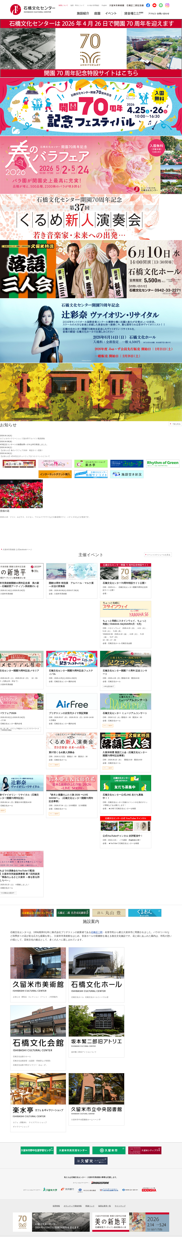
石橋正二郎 (97, 932)
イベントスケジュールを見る (158, 555)
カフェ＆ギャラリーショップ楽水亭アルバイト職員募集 (22, 438)
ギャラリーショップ (21, 1127)
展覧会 (24, 997)
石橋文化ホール (77, 997)
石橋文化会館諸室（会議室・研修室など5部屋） (32, 1061)
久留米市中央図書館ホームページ (84, 1120)
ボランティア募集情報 (73, 1206)
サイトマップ (120, 1206)
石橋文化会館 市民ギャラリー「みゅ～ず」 (30, 1065)
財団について (63, 5)
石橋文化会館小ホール (22, 1056)
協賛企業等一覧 (104, 1206)
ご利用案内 (53, 997)
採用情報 (56, 1206)
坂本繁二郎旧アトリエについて (83, 1052)
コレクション (33, 997)
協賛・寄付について (77, 5)
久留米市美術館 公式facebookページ (17, 549)
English (104, 5)
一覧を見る (176, 424)
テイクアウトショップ (38, 1122)
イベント (43, 997)
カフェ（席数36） (20, 1122)
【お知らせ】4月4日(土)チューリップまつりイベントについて (25, 456)
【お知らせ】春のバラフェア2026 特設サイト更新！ (21, 450)
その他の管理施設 (93, 5)
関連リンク (89, 1206)
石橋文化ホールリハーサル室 (96, 997)
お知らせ (16, 997)
